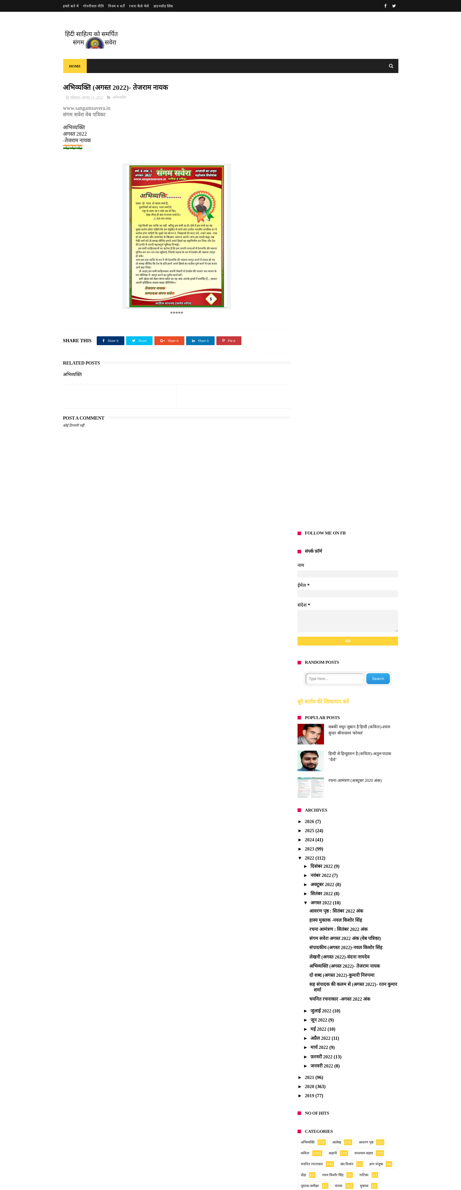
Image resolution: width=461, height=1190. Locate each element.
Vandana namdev (314, 912)
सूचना (356, 770)
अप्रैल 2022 (321, 590)
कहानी (333, 705)
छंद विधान (346, 716)
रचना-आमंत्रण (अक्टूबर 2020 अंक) (355, 332)
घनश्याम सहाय (364, 705)
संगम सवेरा (308, 759)
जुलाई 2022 (321, 562)
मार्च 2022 (319, 599)
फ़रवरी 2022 (322, 608)
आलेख (336, 694)
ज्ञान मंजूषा (376, 716)
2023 (310, 400)
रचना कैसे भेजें (139, 6)
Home (75, 66)
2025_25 (369, 912)
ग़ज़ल (335, 781)
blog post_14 (363, 876)
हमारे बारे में (70, 6)
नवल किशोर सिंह (332, 727)
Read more (204, 1076)
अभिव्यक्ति (119, 97)
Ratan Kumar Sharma (318, 810)
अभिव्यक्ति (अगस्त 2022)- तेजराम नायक (344, 517)
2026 (310, 373)
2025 (310, 382)
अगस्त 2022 (321, 454)
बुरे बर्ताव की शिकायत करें (323, 253)
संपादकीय (362, 759)
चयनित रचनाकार (312, 716)
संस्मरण (306, 770)
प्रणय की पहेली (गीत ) (198, 1132)
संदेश (336, 759)
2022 (310, 410)
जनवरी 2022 (322, 617)
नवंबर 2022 (321, 427)
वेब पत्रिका (361, 749)
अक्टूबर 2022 (322, 436)
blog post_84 (357, 929)
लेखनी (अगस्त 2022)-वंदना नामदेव (339, 508)
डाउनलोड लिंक (163, 6)
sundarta (306, 929)
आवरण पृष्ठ (366, 694)
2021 (310, 629)
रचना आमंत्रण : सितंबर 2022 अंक (338, 481)
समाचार (332, 770)
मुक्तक (364, 738)
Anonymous (309, 835)
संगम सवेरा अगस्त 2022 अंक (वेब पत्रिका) (345, 490)
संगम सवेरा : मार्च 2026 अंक (203, 1086)
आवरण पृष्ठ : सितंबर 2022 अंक (336, 462)
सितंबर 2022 (322, 445)
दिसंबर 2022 (322, 418)
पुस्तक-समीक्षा (310, 738)
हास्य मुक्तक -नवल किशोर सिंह (335, 471)
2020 (310, 638)
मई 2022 (319, 581)
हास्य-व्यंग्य (307, 781)
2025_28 (359, 852)
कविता (305, 705)
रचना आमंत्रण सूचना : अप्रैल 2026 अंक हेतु (215, 1062)
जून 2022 (319, 572)
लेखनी (333, 749)
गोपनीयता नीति (93, 6)
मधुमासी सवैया (192, 1160)
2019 (310, 647)
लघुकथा (306, 749)
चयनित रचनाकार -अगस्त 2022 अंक (339, 551)
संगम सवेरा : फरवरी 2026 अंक (205, 1109)
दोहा (303, 727)
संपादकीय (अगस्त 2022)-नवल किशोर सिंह (346, 499)
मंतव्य (338, 738)
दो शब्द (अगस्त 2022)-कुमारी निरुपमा (341, 527)
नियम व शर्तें (116, 6)
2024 (310, 391)
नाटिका (363, 727)
